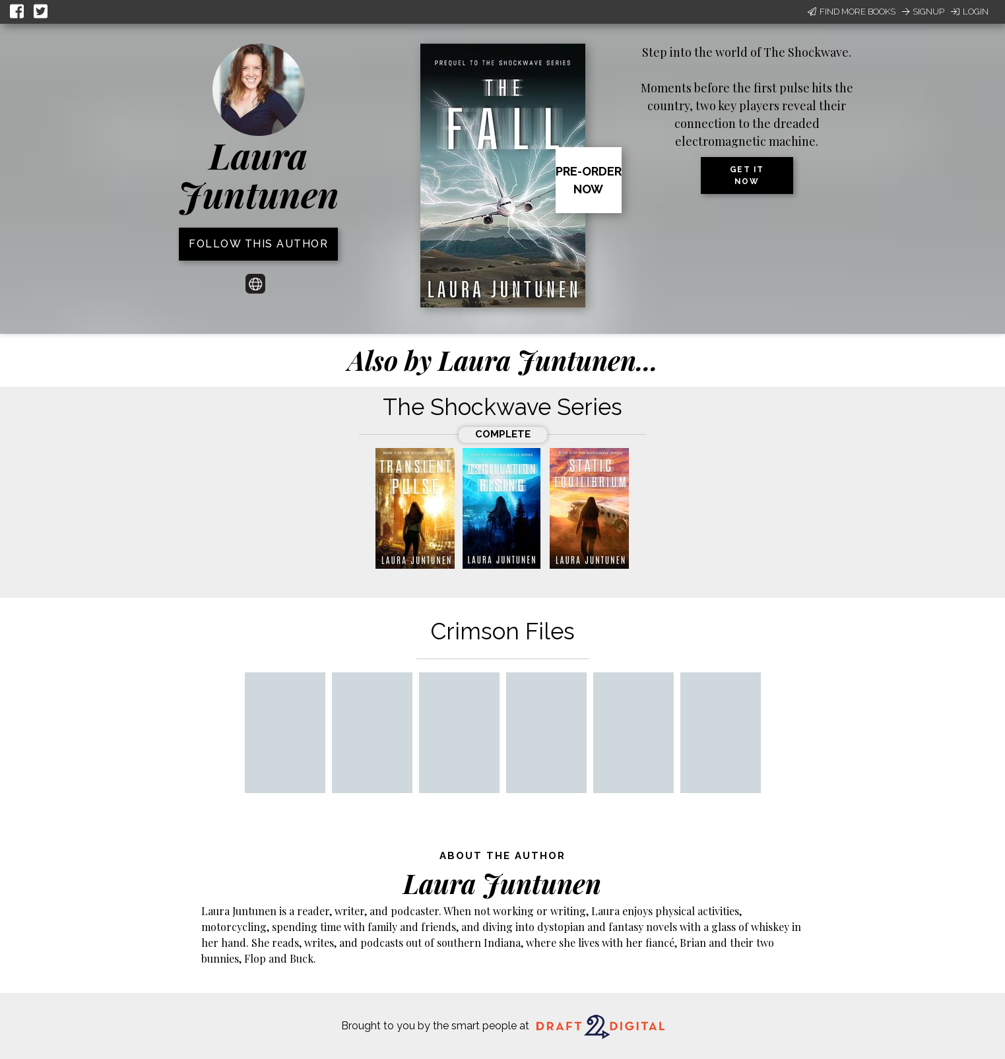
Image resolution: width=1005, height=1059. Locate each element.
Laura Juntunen (258, 174)
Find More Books (851, 11)
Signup (923, 11)
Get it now (747, 175)
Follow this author (258, 244)
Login (970, 11)
